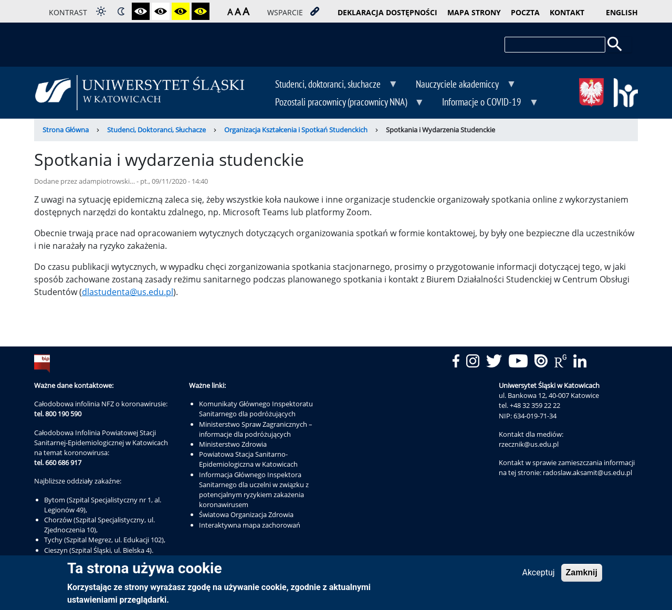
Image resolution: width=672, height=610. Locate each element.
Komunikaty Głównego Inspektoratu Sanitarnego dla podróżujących (256, 408)
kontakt (567, 12)
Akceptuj (538, 575)
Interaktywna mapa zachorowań (249, 525)
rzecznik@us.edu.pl (529, 444)
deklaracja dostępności (387, 12)
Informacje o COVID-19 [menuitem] (483, 103)
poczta (525, 12)
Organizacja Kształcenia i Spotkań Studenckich (296, 129)
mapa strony (474, 12)
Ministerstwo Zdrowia (233, 444)
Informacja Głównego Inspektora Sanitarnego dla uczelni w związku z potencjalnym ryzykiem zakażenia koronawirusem (254, 490)
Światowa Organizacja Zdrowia (246, 514)
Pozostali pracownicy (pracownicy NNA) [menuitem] (342, 103)
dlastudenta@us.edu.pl (127, 292)
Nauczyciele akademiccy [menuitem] (458, 85)
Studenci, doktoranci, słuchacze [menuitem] (329, 85)
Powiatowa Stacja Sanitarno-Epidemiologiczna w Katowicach (248, 459)
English (622, 12)
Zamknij (581, 575)
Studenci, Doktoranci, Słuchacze (156, 129)
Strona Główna (66, 129)
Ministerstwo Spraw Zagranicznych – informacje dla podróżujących (255, 429)
